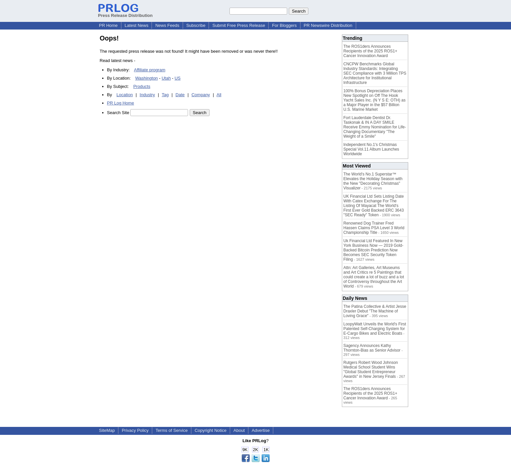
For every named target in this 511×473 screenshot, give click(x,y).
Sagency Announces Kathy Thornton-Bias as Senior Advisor (372, 348)
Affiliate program (149, 69)
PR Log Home (120, 103)
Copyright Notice (210, 430)
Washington (146, 78)
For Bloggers (284, 25)
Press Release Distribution (125, 13)
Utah (165, 78)
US (177, 78)
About (239, 430)
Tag (165, 94)
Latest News (137, 25)
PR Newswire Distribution (328, 25)
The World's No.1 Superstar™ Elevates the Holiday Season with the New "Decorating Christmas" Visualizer (373, 181)
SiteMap (107, 430)
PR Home (108, 25)
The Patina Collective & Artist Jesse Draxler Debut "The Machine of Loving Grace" (375, 311)
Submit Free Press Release (238, 25)
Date (179, 94)
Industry (147, 94)
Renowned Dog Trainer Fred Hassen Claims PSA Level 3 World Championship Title (374, 228)
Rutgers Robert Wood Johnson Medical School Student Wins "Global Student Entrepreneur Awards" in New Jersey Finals (371, 369)
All (219, 94)
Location (124, 94)
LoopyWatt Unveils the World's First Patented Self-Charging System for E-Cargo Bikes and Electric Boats (375, 329)
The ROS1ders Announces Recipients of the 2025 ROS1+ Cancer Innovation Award (370, 51)
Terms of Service (172, 430)
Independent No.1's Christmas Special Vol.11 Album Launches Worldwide (371, 149)
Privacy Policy (135, 430)
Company (200, 94)
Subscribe (196, 25)
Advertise (261, 430)
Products (141, 86)
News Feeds (167, 25)
